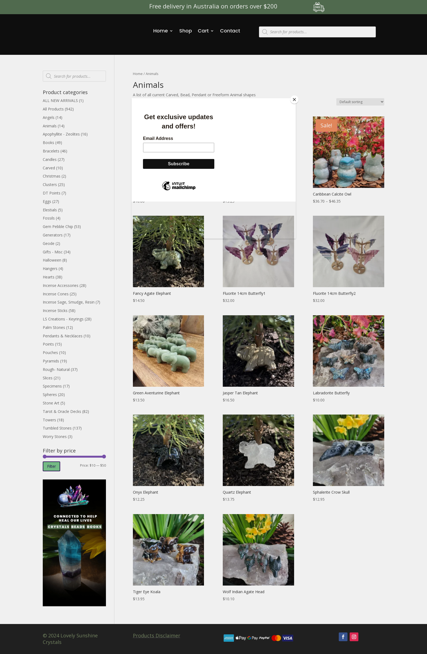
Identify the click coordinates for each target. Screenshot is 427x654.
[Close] (294, 99)
